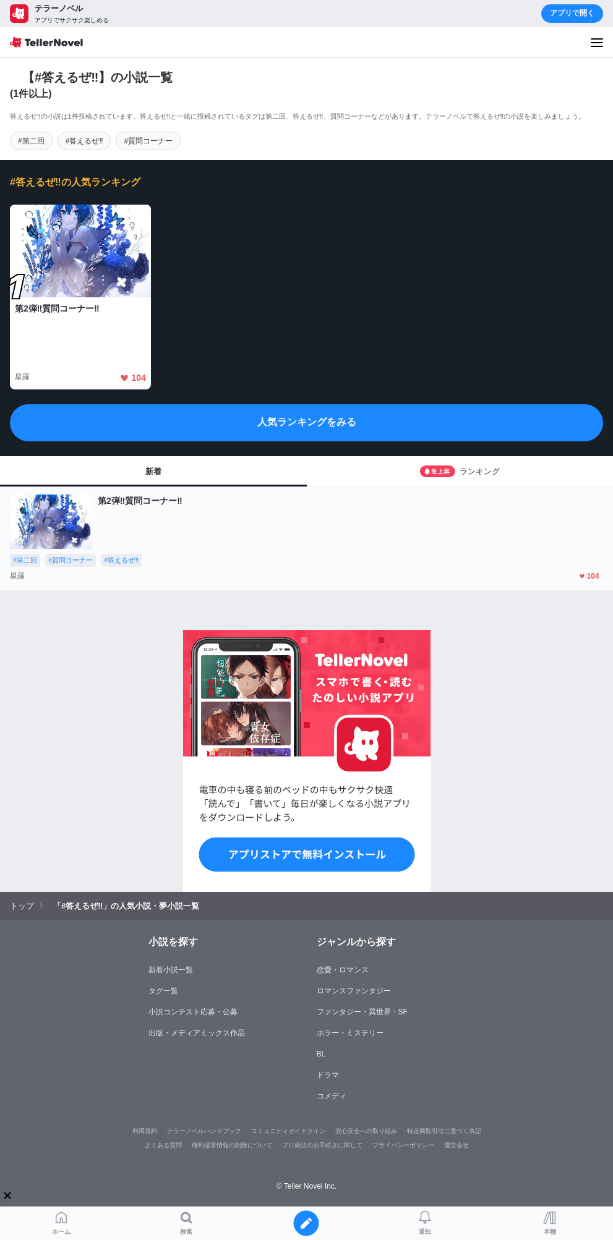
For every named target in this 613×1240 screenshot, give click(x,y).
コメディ (331, 1096)
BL (321, 1054)
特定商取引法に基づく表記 (444, 1130)
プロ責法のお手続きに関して (322, 1145)
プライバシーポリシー (403, 1145)
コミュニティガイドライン (288, 1130)
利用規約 (144, 1130)
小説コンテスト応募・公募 (193, 1012)
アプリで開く (572, 13)
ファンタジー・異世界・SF (362, 1012)
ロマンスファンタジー (354, 991)
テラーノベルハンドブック (204, 1130)
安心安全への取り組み (366, 1130)
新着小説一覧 (170, 970)
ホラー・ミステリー (350, 1033)
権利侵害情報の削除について (232, 1145)
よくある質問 (163, 1145)
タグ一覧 (163, 991)
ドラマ (328, 1075)
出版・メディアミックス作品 (196, 1033)
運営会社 (456, 1145)
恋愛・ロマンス (343, 970)
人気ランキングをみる (306, 422)
